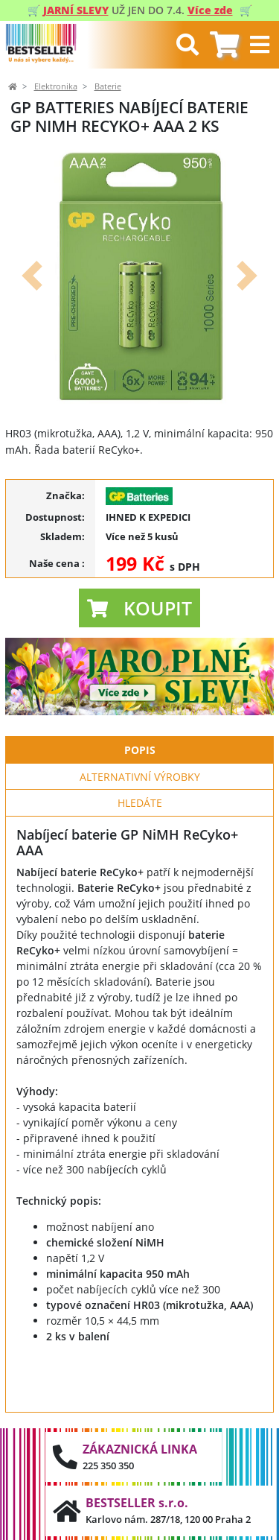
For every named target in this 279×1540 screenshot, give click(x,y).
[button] (32, 275)
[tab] (224, 45)
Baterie (107, 86)
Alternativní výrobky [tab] (140, 777)
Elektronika (55, 86)
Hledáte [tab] (140, 803)
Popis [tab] (139, 750)
